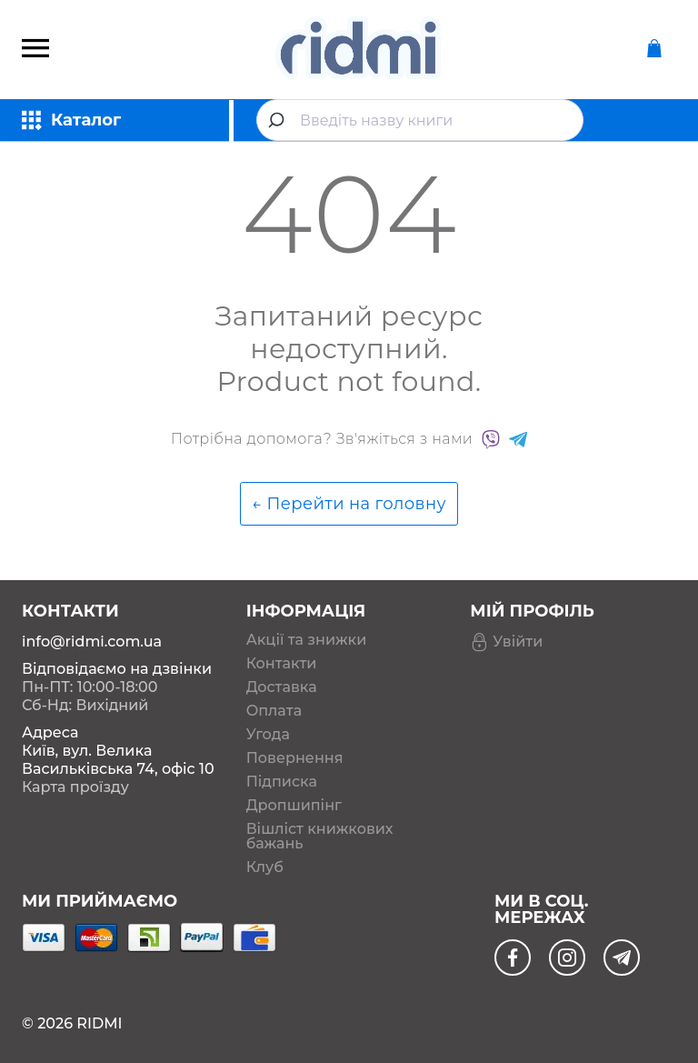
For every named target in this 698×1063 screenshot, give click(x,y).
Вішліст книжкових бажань (320, 836)
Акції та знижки (306, 640)
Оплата (274, 711)
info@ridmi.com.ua (92, 641)
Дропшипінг (294, 805)
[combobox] (419, 120)
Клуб (265, 867)
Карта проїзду (75, 787)
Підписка (281, 782)
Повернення (295, 758)
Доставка (281, 687)
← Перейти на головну (349, 504)
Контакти (281, 664)
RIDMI (99, 1023)
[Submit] (278, 120)
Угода (268, 734)
